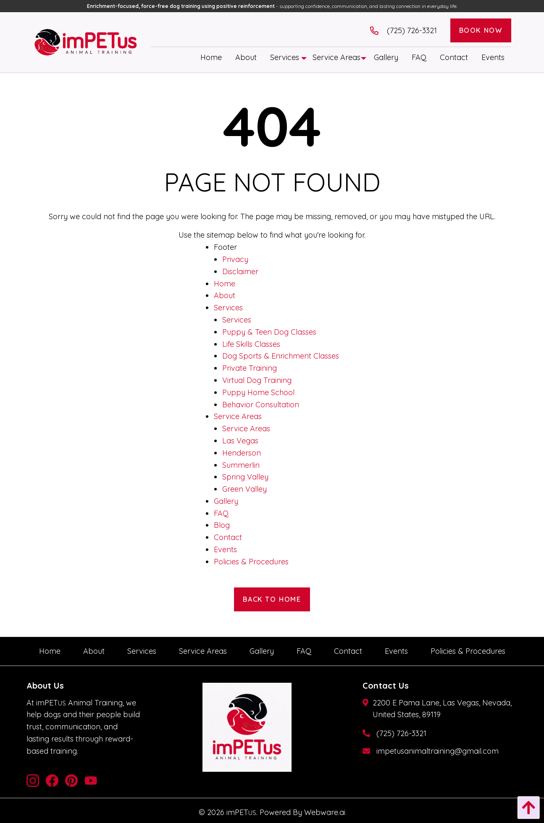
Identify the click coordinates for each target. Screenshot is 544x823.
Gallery (226, 501)
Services (228, 307)
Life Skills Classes (251, 344)
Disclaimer (240, 271)
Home (224, 283)
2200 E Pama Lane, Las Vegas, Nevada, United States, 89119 (442, 709)
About (224, 295)
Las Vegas (240, 441)
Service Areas (238, 416)
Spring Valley (245, 477)
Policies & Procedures (251, 561)
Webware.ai (324, 812)
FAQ (221, 513)
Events (225, 549)
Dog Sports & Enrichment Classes (280, 356)
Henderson (241, 453)
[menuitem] (211, 57)
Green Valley (244, 489)
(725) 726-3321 (401, 733)
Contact (228, 537)
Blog (222, 525)
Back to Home (272, 599)
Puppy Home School (258, 392)
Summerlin (241, 465)
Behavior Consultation (260, 404)
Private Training (249, 368)
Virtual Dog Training (257, 380)
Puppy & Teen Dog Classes (269, 332)
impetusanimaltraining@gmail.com (437, 751)
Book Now (480, 30)
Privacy (235, 259)
